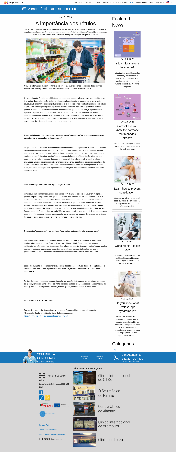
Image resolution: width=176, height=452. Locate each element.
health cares (141, 2)
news (132, 2)
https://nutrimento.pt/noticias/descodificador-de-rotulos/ (46, 316)
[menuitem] (79, 2)
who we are (79, 2)
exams (98, 2)
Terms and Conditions (48, 430)
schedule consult (99, 357)
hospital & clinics (120, 2)
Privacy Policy (44, 425)
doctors (107, 2)
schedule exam (84, 357)
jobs (151, 2)
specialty (90, 2)
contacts (160, 2)
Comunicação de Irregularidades (52, 434)
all (115, 350)
